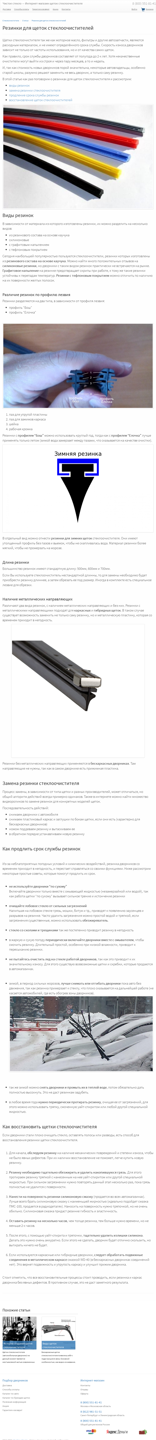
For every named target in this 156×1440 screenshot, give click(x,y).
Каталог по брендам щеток (16, 1397)
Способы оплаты (21, 9)
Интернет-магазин (92, 1380)
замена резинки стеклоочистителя (34, 90)
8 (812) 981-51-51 (91, 1411)
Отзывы (84, 1389)
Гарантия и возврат (40, 9)
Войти (134, 9)
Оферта (84, 1393)
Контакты (66, 9)
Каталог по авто (10, 1393)
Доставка (7, 9)
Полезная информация (14, 1401)
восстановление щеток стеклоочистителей (40, 100)
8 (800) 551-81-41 (91, 1402)
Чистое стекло (42, 3)
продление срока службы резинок (34, 95)
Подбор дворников (15, 1380)
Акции (55, 9)
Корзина (146, 10)
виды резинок (19, 85)
